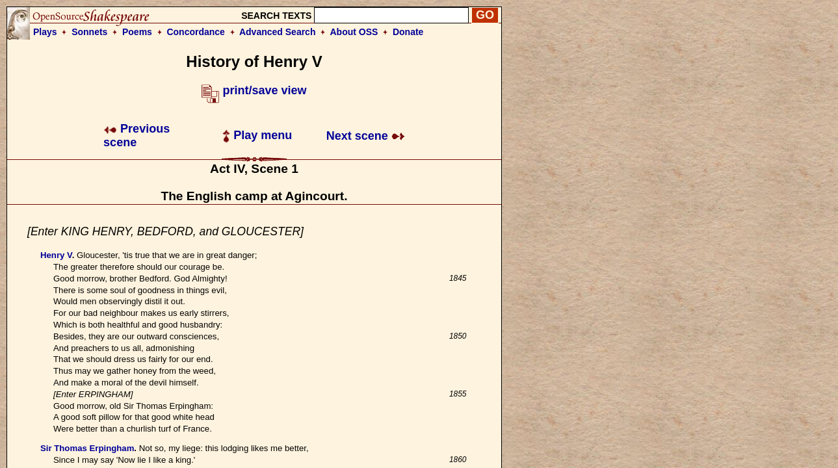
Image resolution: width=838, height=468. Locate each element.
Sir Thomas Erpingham (87, 448)
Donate (408, 32)
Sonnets (89, 32)
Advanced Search (277, 32)
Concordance (195, 32)
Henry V (56, 255)
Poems (137, 32)
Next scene (365, 135)
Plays (45, 32)
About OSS (354, 32)
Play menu (257, 135)
